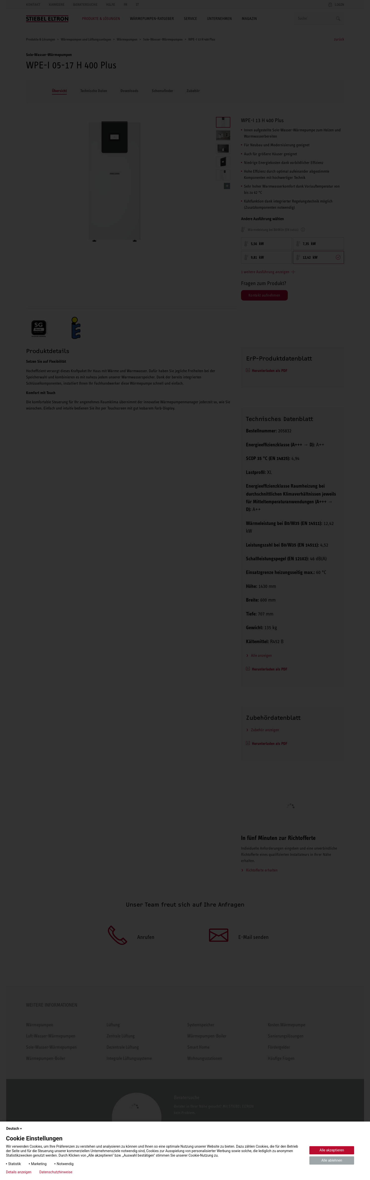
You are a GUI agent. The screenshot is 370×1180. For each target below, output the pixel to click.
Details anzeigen (18, 1172)
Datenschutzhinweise (55, 1172)
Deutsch (14, 1128)
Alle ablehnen (331, 1160)
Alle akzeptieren (332, 1150)
